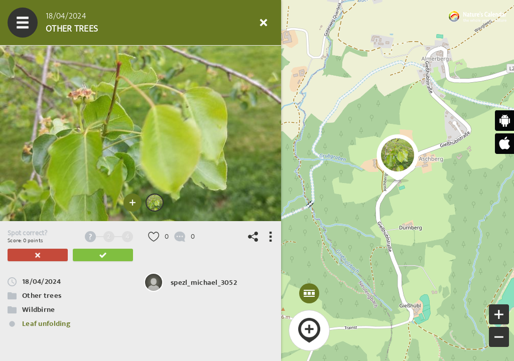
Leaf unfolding (46, 323)
